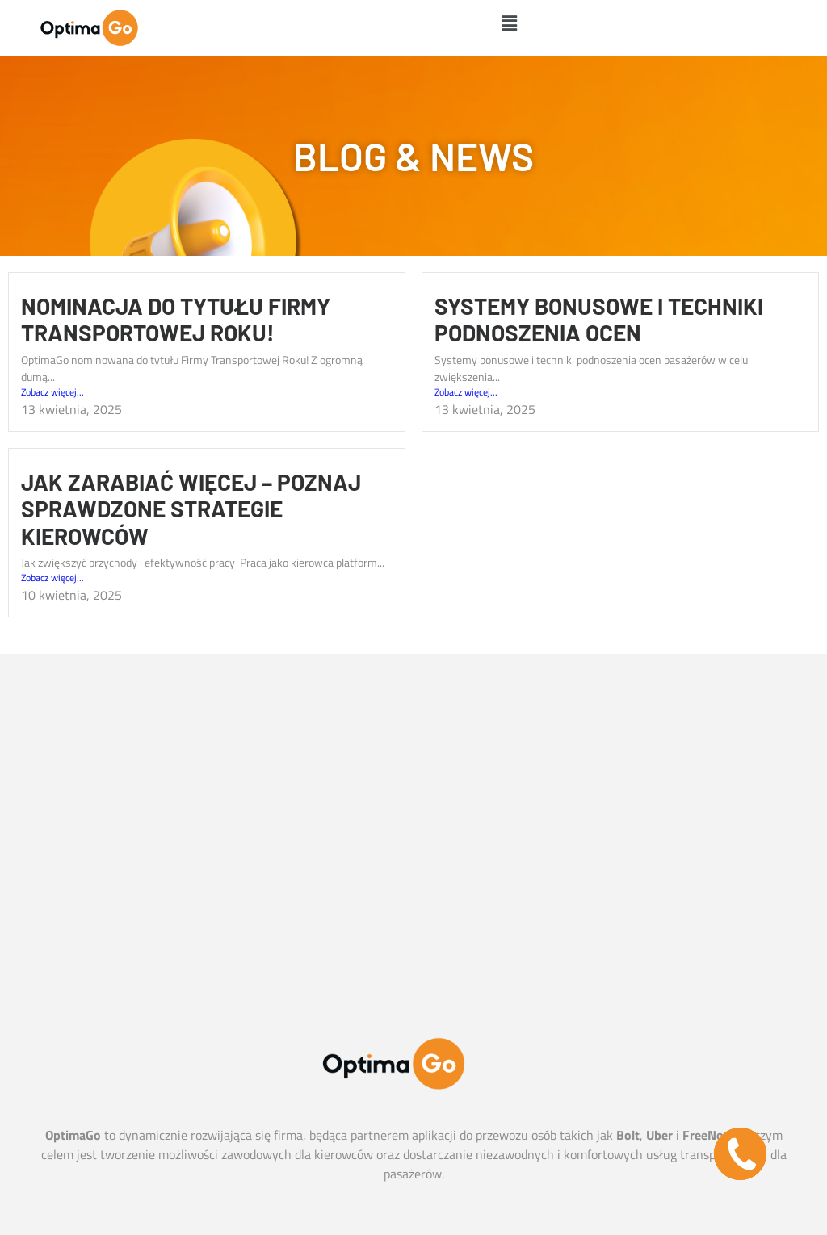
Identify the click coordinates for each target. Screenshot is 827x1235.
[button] (509, 23)
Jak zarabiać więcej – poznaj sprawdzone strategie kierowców (191, 509)
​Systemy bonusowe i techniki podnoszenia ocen (598, 319)
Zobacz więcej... (52, 392)
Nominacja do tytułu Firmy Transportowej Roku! (175, 319)
